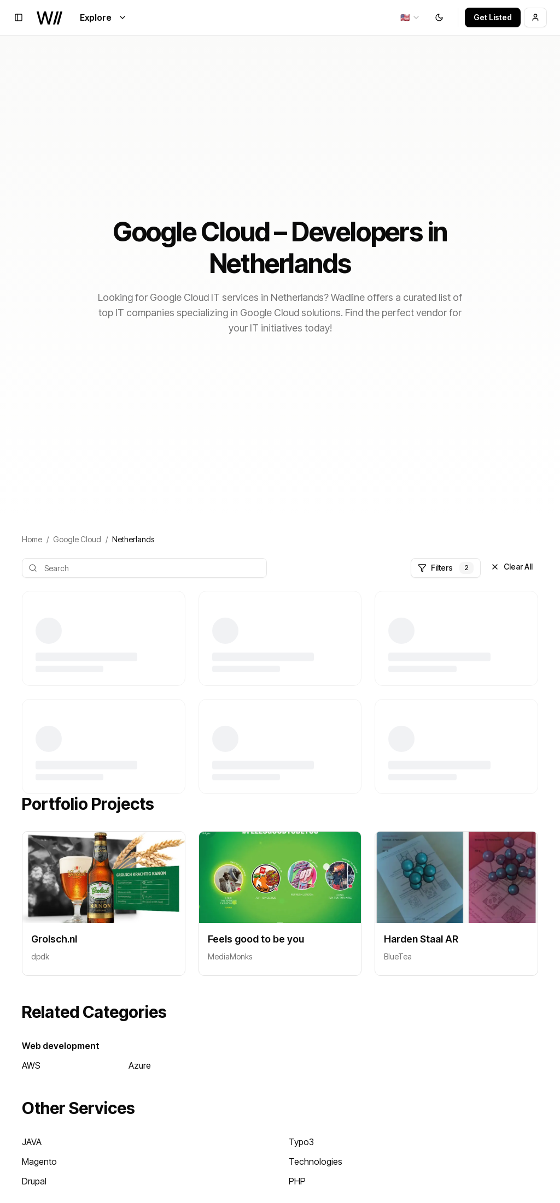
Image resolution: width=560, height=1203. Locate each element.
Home (32, 539)
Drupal (34, 1181)
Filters (446, 568)
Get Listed (493, 17)
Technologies (315, 1161)
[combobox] (410, 17)
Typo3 (301, 1141)
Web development (61, 1045)
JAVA (32, 1141)
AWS (31, 1065)
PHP (297, 1181)
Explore (103, 17)
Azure (140, 1065)
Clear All (512, 566)
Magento (39, 1161)
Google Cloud (77, 539)
